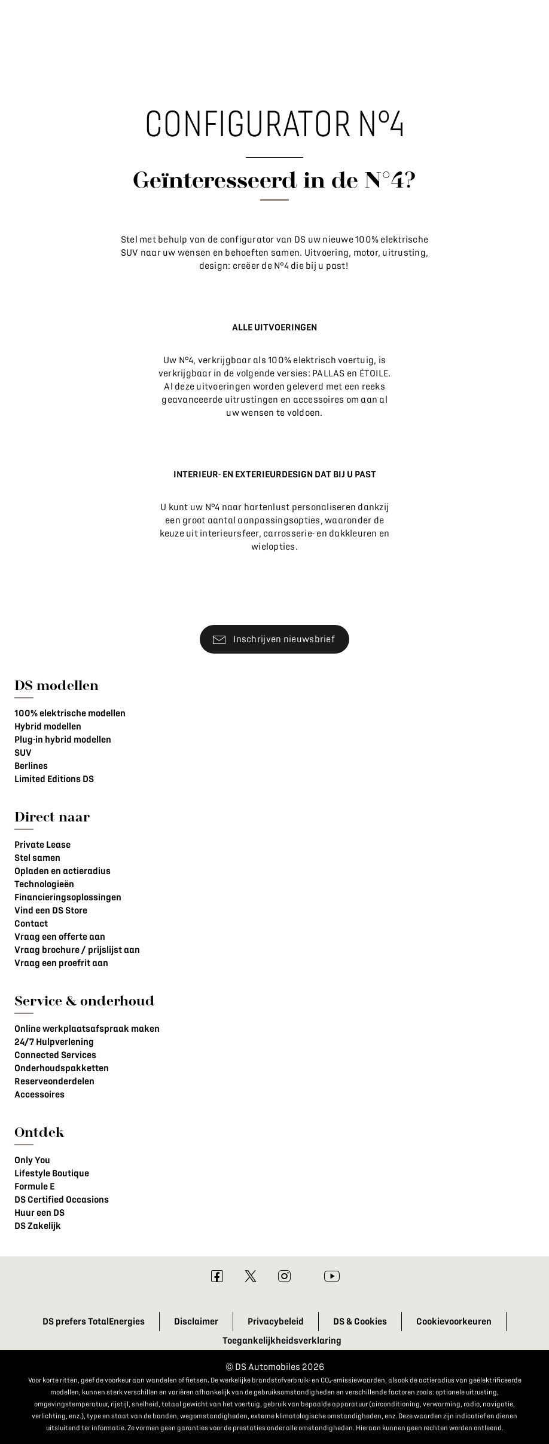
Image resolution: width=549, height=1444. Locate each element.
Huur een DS (39, 1212)
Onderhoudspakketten (61, 1068)
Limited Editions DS (54, 779)
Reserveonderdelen (54, 1081)
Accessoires (39, 1094)
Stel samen (37, 858)
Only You (32, 1160)
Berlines (31, 766)
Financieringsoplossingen (67, 897)
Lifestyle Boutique (51, 1173)
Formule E (34, 1186)
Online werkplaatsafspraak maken (87, 1028)
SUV (23, 752)
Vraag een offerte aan (59, 936)
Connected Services (55, 1055)
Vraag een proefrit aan (61, 963)
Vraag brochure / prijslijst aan (77, 950)
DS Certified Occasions (61, 1199)
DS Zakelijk (37, 1226)
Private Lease (42, 844)
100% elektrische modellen (70, 713)
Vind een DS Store (50, 910)
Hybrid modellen (47, 726)
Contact (31, 923)
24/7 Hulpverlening (54, 1042)
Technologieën (44, 884)
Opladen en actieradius (62, 871)
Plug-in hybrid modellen (62, 739)
